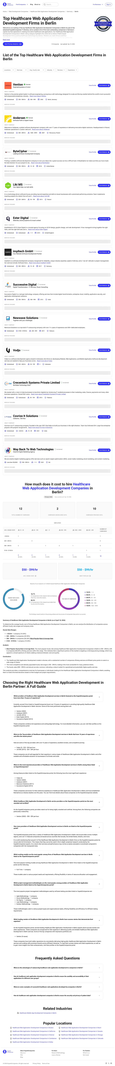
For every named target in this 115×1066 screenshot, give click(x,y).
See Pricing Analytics (13, 44)
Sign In (109, 4)
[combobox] (9, 70)
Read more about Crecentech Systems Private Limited (48, 394)
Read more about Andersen (41, 129)
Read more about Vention (38, 96)
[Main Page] (8, 5)
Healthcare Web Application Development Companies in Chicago (82, 1035)
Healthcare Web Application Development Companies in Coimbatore (34, 1038)
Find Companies (22, 4)
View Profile (92, 85)
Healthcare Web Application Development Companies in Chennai (33, 1035)
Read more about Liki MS (41, 196)
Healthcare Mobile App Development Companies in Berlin (38, 1013)
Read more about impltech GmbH (39, 263)
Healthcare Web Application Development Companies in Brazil (81, 1028)
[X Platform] (109, 1063)
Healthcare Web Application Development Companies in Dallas (33, 1042)
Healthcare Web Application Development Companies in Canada (82, 1031)
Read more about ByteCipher (40, 163)
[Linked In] (106, 1063)
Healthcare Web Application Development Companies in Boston (33, 1028)
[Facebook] (111, 1063)
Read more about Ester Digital (37, 229)
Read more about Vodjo (44, 361)
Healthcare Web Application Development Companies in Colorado (82, 1038)
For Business (98, 4)
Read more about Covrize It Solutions (40, 427)
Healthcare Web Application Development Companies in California (34, 1031)
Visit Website (104, 85)
